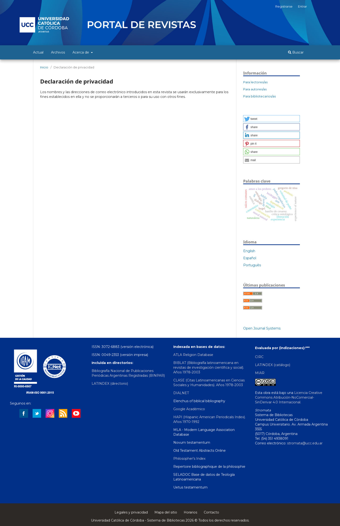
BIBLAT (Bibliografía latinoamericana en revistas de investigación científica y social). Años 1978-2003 (208, 367)
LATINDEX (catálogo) (272, 365)
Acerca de (81, 52)
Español (249, 258)
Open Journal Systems (261, 328)
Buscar (296, 52)
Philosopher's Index (189, 458)
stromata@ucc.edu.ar (305, 443)
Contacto (211, 512)
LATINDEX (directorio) (110, 383)
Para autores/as (255, 89)
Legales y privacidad (131, 512)
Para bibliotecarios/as (259, 96)
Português (252, 265)
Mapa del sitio (165, 512)
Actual (38, 52)
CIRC (259, 357)
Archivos (58, 52)
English (249, 251)
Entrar (302, 6)
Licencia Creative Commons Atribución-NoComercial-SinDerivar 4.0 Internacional (288, 397)
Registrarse (284, 6)
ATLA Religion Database (193, 355)
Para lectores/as (255, 82)
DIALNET (181, 393)
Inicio (44, 67)
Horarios (190, 512)
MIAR (259, 373)
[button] (271, 118)
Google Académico (189, 409)
